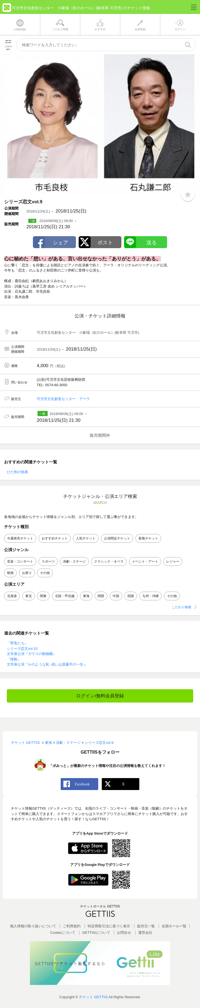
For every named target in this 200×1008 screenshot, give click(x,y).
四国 (130, 596)
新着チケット (148, 538)
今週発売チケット (20, 538)
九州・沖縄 (150, 596)
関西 (101, 596)
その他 (45, 573)
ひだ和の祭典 (17, 472)
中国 (116, 596)
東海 (86, 596)
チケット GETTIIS (93, 997)
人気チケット (86, 538)
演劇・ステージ (74, 561)
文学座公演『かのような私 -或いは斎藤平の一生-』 (47, 664)
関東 (43, 596)
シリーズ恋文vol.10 (22, 649)
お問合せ (124, 933)
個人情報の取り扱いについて (33, 926)
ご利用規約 (72, 926)
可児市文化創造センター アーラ (63, 399)
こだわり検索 (181, 607)
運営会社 (145, 933)
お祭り (27, 573)
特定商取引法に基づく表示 (109, 926)
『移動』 (14, 659)
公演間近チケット (117, 538)
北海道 (12, 596)
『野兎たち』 (17, 643)
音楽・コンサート (20, 561)
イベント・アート (145, 561)
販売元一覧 (146, 926)
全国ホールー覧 (174, 926)
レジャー (172, 561)
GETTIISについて (96, 933)
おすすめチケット (55, 538)
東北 (28, 596)
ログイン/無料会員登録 (100, 695)
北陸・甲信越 (65, 596)
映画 (10, 573)
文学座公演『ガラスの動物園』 (31, 654)
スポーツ (48, 561)
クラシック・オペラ (109, 561)
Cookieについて (62, 933)
